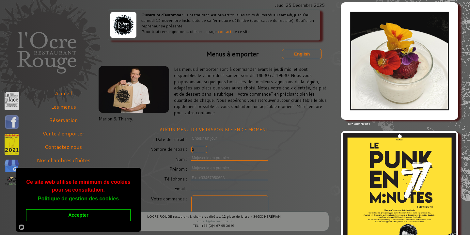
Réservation (63, 120)
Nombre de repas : (169, 149)
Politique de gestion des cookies (78, 198)
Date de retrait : (172, 139)
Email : (181, 188)
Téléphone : (176, 179)
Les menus (63, 106)
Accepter (78, 215)
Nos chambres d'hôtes (63, 160)
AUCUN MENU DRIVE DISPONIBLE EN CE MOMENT (214, 129)
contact (224, 31)
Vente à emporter (63, 133)
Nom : (181, 159)
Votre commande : (169, 199)
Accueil (63, 93)
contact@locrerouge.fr (214, 221)
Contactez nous (63, 146)
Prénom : (178, 169)
